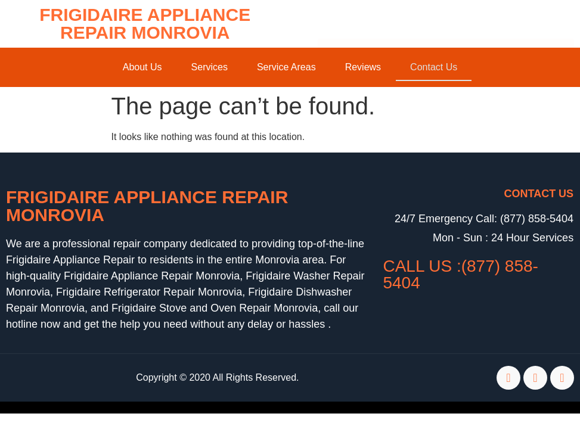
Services (209, 67)
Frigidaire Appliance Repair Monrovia (144, 23)
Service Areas (286, 67)
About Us (142, 67)
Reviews (363, 67)
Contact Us (433, 67)
